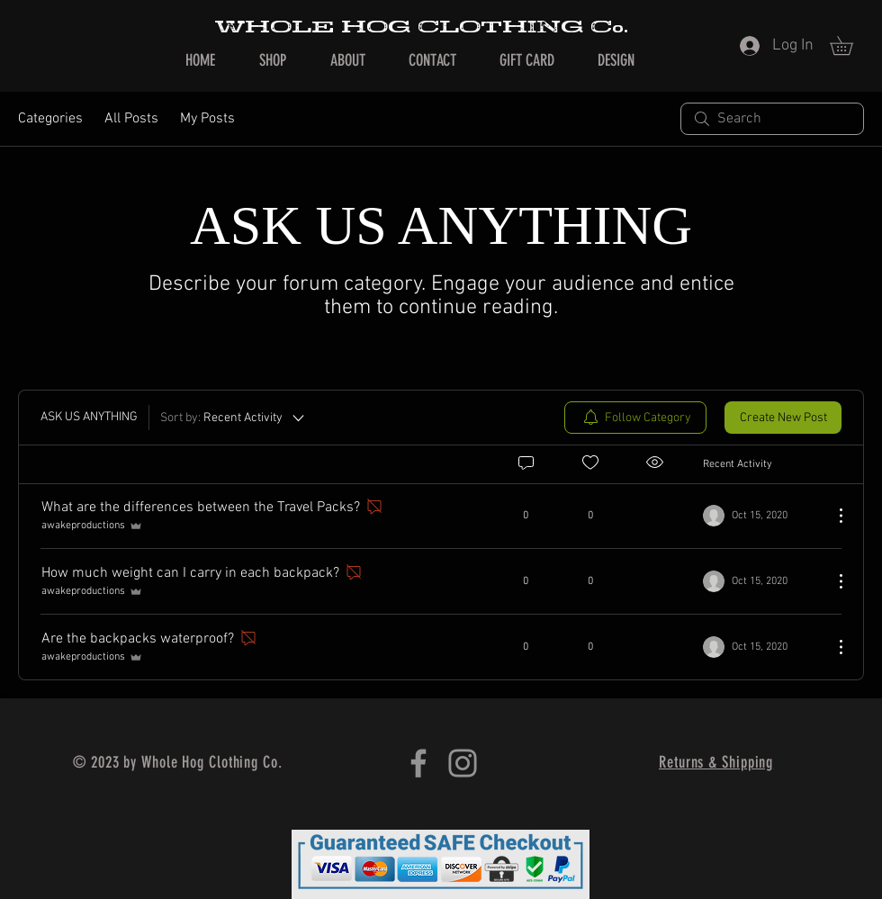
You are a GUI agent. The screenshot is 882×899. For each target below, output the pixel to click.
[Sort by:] (233, 417)
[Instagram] (463, 763)
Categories (50, 119)
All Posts (131, 119)
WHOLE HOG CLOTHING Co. (421, 27)
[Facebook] (418, 763)
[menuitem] (635, 417)
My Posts (207, 119)
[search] (772, 119)
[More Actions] (831, 515)
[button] (850, 45)
